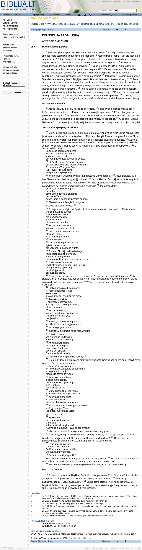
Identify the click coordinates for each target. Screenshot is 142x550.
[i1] (128, 78)
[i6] (82, 481)
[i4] (86, 356)
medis (68, 15)
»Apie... (6, 91)
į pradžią (129, 548)
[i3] (75, 205)
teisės (87, 548)
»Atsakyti (7, 93)
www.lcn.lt (96, 1)
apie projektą (38, 15)
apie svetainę (55, 15)
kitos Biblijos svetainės (131, 1)
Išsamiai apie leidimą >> (80, 538)
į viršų (138, 548)
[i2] (125, 115)
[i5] (65, 413)
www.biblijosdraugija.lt (111, 1)
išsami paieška (131, 15)
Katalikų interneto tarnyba (18, 548)
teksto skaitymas (108, 15)
